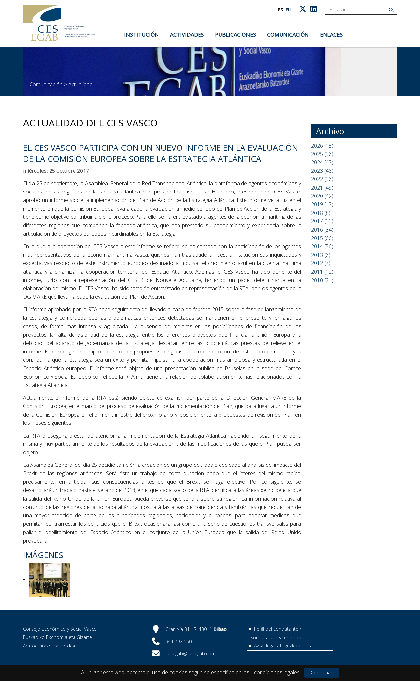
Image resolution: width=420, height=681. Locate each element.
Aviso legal (265, 645)
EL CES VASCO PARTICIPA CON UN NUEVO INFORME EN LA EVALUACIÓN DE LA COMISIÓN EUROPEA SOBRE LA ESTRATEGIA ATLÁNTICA (160, 153)
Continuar (322, 672)
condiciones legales (277, 672)
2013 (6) (320, 255)
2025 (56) (322, 154)
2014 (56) (322, 246)
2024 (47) (322, 162)
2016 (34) (322, 229)
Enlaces (331, 34)
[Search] (358, 9)
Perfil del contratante (276, 629)
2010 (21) (322, 280)
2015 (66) (322, 238)
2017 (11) (322, 221)
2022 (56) (322, 179)
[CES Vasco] (59, 23)
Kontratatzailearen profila (277, 637)
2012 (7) (320, 263)
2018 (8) (320, 212)
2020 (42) (322, 196)
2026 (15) (322, 145)
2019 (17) (322, 204)
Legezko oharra (296, 645)
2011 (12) (322, 271)
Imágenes (43, 554)
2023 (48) (322, 170)
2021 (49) (322, 187)
